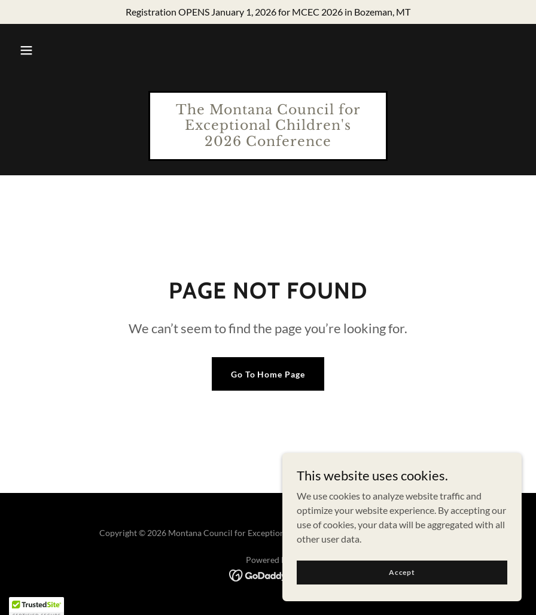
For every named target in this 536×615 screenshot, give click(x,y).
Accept (402, 580)
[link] (268, 142)
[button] (26, 50)
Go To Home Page (268, 374)
